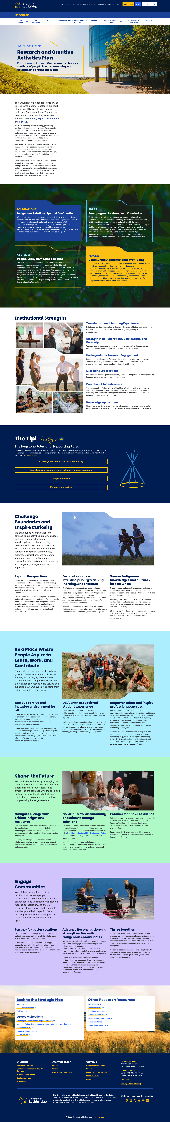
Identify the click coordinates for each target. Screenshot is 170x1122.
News (88, 1079)
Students (50, 20)
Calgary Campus (128, 1070)
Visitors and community (62, 1072)
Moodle (115, 4)
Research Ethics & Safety (111, 22)
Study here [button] (128, 4)
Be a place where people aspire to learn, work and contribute (61, 470)
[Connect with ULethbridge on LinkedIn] (147, 1100)
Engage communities (61, 487)
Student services (24, 1078)
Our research (21, 22)
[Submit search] (154, 4)
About (147, 20)
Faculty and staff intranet (96, 1072)
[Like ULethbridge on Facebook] (126, 1100)
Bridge (108, 4)
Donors (55, 1069)
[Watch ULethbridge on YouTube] (143, 1100)
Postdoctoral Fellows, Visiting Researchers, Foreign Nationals (77, 22)
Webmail (100, 4)
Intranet (78, 4)
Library (61, 4)
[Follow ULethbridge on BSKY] (139, 1100)
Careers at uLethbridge (95, 1065)
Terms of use (98, 1117)
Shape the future (61, 478)
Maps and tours (92, 1076)
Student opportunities (26, 1074)
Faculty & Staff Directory (131, 1084)
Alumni (55, 1065)
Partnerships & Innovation (133, 22)
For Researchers (36, 22)
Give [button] (138, 4)
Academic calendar (25, 1065)
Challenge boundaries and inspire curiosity (61, 461)
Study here (21, 1081)
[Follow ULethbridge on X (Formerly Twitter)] (135, 1100)
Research (22, 15)
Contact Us (125, 1079)
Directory (70, 4)
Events (89, 1069)
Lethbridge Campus (129, 1061)
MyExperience (89, 4)
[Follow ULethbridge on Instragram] (131, 1100)
